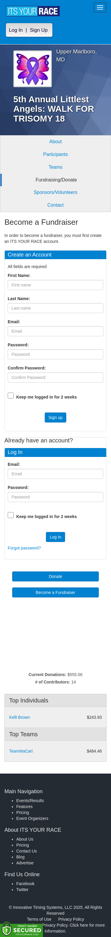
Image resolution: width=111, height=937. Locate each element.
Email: (15, 321)
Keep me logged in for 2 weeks (46, 397)
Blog (20, 857)
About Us (24, 839)
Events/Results (30, 800)
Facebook (25, 883)
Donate (55, 576)
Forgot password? (24, 548)
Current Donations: (47, 674)
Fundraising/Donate (56, 179)
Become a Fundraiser (55, 592)
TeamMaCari (21, 751)
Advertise (24, 862)
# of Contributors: (52, 682)
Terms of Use (39, 919)
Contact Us (26, 851)
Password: (19, 344)
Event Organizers (32, 818)
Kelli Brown (19, 717)
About (55, 141)
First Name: (20, 275)
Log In (16, 30)
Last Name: (20, 298)
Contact (55, 205)
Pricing (22, 812)
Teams (55, 167)
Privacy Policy (71, 919)
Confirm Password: (28, 368)
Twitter (22, 889)
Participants (55, 154)
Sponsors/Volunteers (56, 192)
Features (24, 806)
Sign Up (39, 30)
